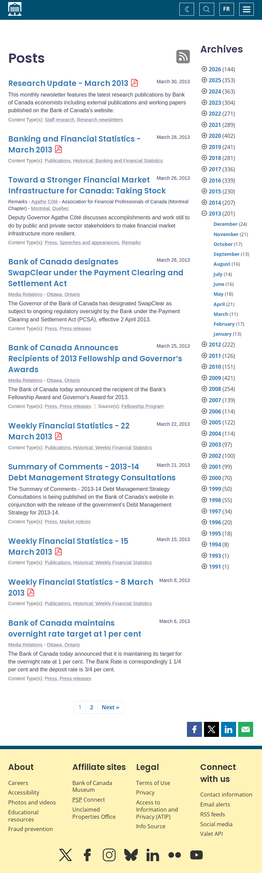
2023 (215, 102)
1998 (215, 500)
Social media (216, 824)
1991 (215, 566)
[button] (194, 729)
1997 (215, 511)
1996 (215, 522)
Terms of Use (153, 783)
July (218, 274)
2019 (215, 147)
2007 (215, 400)
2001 (215, 466)
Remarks (131, 242)
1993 (215, 555)
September (226, 254)
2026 (215, 69)
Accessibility (23, 792)
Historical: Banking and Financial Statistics (118, 160)
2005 (215, 422)
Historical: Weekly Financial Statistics (112, 447)
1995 (215, 533)
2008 (215, 389)
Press (51, 242)
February (224, 324)
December (225, 224)
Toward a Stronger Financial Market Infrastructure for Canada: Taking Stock (87, 185)
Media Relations (25, 294)
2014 (215, 202)
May (218, 294)
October (223, 244)
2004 (215, 433)
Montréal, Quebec (50, 208)
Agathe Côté (44, 201)
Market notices (75, 521)
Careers (18, 783)
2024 (215, 91)
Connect (88, 799)
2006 (215, 411)
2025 (215, 80)
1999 (215, 489)
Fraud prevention (30, 829)
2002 (215, 456)
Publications (58, 160)
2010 (215, 366)
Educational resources (23, 816)
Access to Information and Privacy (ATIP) (157, 809)
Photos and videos (32, 802)
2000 (215, 478)
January (223, 334)
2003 (215, 444)
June (219, 284)
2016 (215, 180)
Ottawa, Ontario (63, 294)
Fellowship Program (142, 406)
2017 (215, 169)
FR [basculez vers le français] (226, 9)
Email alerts (215, 804)
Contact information (226, 794)
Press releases (75, 328)
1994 (215, 544)
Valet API (211, 834)
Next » (110, 707)
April (219, 304)
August (222, 264)
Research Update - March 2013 (68, 83)
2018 (215, 158)
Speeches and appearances (89, 242)
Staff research (59, 119)
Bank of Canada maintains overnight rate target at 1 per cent (74, 628)
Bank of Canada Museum (92, 786)
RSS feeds (212, 814)
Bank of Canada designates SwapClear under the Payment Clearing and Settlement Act (96, 273)
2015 (215, 191)
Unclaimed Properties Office (94, 813)
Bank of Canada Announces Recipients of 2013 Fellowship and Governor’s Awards (95, 359)
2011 (215, 356)
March (221, 314)
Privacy (145, 792)
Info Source (150, 826)
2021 (215, 125)
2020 (215, 136)
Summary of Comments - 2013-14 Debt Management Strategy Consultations (92, 472)
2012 (215, 344)
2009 (215, 378)
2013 (215, 213)
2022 (215, 113)
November (226, 234)
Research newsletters (100, 119)
